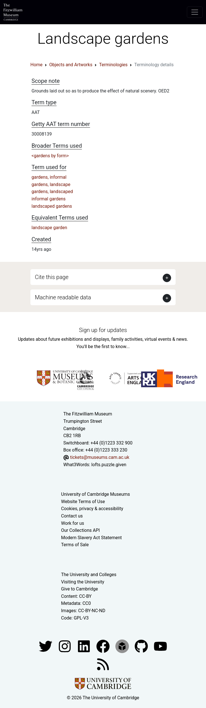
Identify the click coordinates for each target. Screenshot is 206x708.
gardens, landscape (51, 184)
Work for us (72, 523)
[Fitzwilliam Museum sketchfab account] (122, 646)
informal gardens (49, 199)
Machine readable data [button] (63, 297)
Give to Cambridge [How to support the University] (79, 589)
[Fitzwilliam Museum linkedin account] (103, 646)
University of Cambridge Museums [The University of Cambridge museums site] (95, 494)
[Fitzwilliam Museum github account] (141, 646)
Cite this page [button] (51, 277)
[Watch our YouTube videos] (160, 646)
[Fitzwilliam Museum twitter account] (46, 646)
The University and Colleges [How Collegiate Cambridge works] (88, 574)
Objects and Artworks (70, 64)
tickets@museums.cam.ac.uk (99, 457)
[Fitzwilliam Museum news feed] (103, 664)
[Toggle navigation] (195, 12)
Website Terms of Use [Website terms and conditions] (83, 501)
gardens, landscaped (52, 191)
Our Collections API (80, 530)
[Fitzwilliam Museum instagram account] (65, 646)
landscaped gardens (52, 206)
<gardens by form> (50, 155)
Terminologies (113, 64)
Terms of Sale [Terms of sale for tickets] (75, 544)
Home (36, 64)
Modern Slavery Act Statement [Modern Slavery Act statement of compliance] (91, 537)
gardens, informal (49, 177)
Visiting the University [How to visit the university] (82, 582)
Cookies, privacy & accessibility (92, 508)
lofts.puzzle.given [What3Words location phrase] (108, 464)
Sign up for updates (103, 330)
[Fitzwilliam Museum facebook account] (84, 646)
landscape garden (49, 227)
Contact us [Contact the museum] (72, 516)
